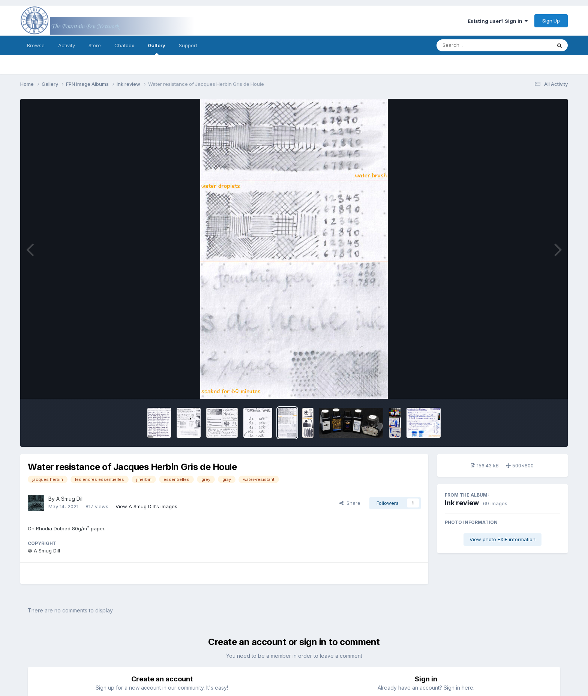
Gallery (156, 48)
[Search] (473, 45)
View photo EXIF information (503, 539)
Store (94, 45)
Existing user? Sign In (498, 21)
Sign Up (551, 21)
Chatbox (124, 45)
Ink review (462, 503)
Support (188, 45)
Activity (66, 45)
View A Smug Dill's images (146, 506)
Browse (36, 45)
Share (349, 503)
